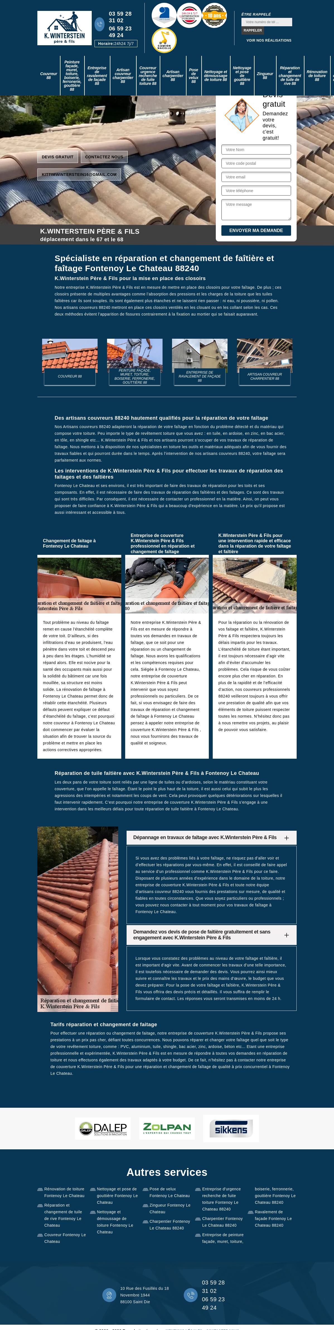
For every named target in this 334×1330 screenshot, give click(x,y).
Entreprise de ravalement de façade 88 (97, 76)
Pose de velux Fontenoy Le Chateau (170, 1192)
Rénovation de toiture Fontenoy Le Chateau (64, 1192)
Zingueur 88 (265, 75)
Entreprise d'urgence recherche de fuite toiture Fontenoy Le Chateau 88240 (221, 1199)
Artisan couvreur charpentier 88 (123, 76)
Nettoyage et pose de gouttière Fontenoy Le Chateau (117, 1196)
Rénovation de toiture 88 (317, 76)
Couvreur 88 (48, 75)
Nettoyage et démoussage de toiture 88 (215, 76)
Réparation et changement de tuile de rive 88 (290, 76)
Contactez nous (104, 156)
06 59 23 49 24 (120, 31)
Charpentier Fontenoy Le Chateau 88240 (170, 1224)
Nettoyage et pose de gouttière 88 (242, 76)
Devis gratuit (58, 156)
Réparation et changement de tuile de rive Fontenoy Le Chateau (63, 1215)
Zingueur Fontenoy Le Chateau (170, 1208)
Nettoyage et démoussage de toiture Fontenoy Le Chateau (115, 1222)
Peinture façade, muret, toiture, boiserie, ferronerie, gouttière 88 (72, 76)
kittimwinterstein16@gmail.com (79, 174)
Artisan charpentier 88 (173, 76)
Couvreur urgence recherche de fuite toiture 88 (148, 76)
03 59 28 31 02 (120, 17)
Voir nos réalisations (269, 40)
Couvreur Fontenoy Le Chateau (65, 1238)
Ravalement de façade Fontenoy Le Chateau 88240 (273, 1219)
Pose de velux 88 (194, 76)
